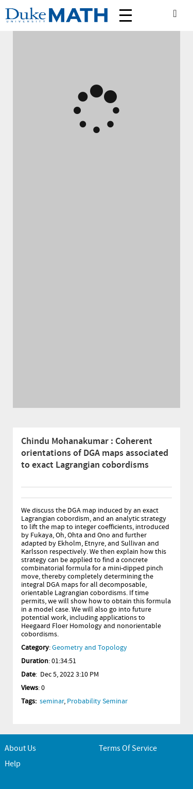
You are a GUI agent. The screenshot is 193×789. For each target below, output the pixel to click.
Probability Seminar (97, 701)
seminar (52, 701)
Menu (125, 10)
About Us (20, 748)
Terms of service (128, 748)
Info (27, 492)
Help (13, 764)
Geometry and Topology (89, 647)
